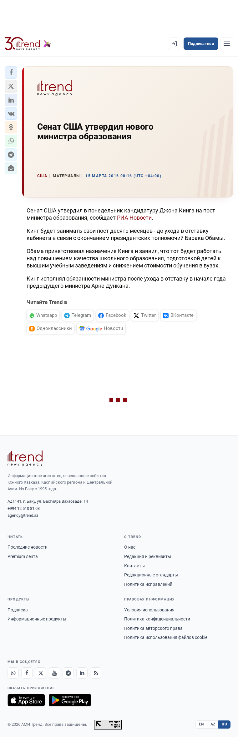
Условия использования (149, 609)
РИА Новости (134, 217)
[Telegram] (68, 673)
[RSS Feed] (95, 673)
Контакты (134, 565)
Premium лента (23, 556)
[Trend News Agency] (25, 458)
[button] (11, 72)
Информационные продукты (37, 618)
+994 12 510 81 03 (24, 508)
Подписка (18, 609)
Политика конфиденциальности (157, 618)
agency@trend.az (23, 515)
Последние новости (28, 547)
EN (201, 724)
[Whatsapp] (13, 673)
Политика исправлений (148, 584)
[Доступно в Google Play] (70, 700)
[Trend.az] (28, 44)
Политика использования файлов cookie (165, 637)
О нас (129, 547)
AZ (212, 724)
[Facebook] (27, 673)
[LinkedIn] (82, 673)
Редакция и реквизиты (147, 556)
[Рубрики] (226, 43)
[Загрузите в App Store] (26, 700)
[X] (40, 673)
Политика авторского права (153, 628)
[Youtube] (54, 673)
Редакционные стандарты (151, 574)
